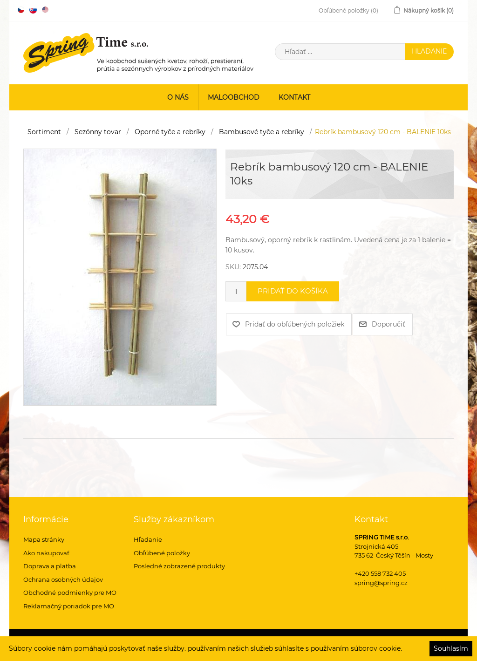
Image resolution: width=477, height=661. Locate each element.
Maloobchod (233, 97)
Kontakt (294, 97)
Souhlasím (451, 648)
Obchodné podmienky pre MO (69, 592)
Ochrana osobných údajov (63, 579)
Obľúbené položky (162, 553)
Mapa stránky (43, 539)
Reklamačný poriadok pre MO (68, 606)
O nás (178, 97)
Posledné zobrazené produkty (179, 566)
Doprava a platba (49, 566)
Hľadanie (148, 539)
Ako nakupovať (46, 553)
